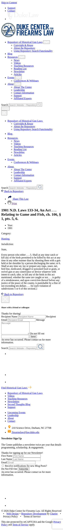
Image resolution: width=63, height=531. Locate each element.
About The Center (23, 87)
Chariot (54, 516)
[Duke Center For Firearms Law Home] (27, 36)
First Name (6, 458)
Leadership (19, 90)
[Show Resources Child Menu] (21, 57)
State (4, 249)
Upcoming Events (16, 415)
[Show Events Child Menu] (18, 77)
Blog (9, 53)
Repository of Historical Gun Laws (25, 42)
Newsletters (13, 404)
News (16, 60)
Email (4, 464)
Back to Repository (12, 191)
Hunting (5, 238)
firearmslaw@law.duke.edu (23, 434)
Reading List (20, 68)
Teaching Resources (24, 65)
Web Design (12, 516)
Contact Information (24, 92)
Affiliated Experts (23, 98)
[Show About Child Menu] (17, 84)
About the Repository (24, 48)
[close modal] (5, 299)
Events (10, 77)
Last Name (6, 461)
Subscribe (23, 471)
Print (12, 203)
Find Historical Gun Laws (16, 390)
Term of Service (20, 527)
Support (11, 8)
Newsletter (19, 71)
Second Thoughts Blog (18, 406)
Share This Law (18, 199)
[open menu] (5, 109)
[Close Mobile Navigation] (4, 113)
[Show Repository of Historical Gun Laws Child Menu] (46, 42)
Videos (17, 63)
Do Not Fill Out (9, 471)
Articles (18, 74)
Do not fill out (40, 336)
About (10, 84)
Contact (11, 10)
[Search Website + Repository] (39, 104)
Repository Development (33, 516)
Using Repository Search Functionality (33, 51)
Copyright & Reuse (23, 45)
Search (4, 105)
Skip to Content (9, 2)
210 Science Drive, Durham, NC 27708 (29, 430)
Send (33, 339)
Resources (12, 57)
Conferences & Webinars (26, 80)
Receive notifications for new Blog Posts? (24, 468)
